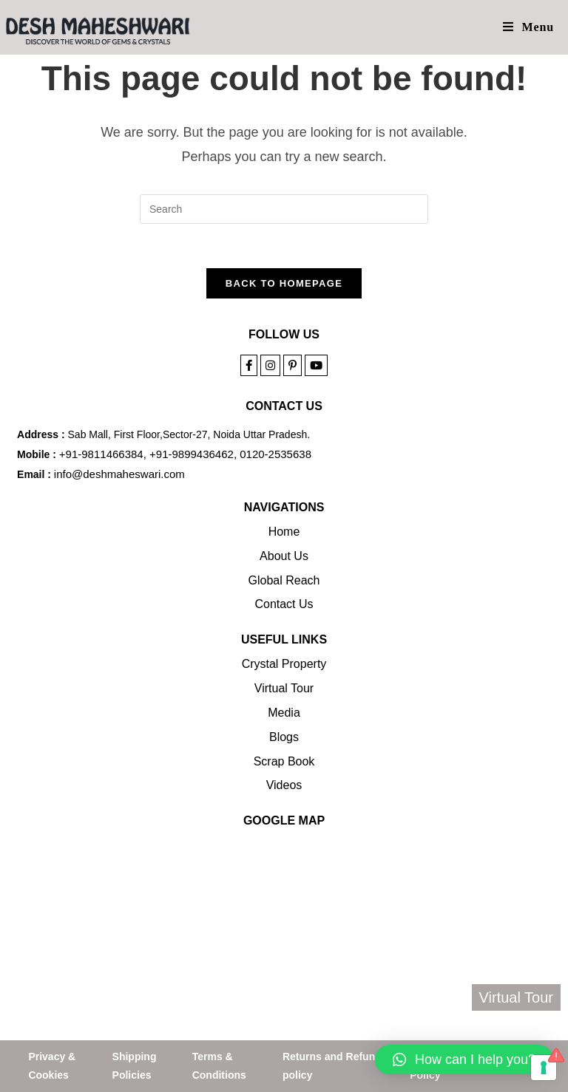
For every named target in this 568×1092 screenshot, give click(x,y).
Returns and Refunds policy (335, 1066)
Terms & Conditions (219, 1066)
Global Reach (284, 580)
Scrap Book (284, 761)
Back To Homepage (284, 283)
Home (284, 531)
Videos (284, 785)
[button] (464, 1059)
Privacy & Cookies (51, 1066)
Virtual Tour (284, 688)
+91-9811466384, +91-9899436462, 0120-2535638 (185, 454)
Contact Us (283, 604)
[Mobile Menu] (528, 27)
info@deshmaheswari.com (119, 474)
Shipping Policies (134, 1066)
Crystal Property (284, 664)
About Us (284, 556)
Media (284, 712)
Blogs (284, 737)
